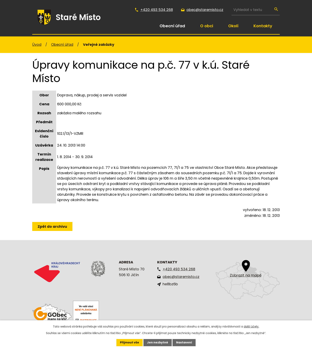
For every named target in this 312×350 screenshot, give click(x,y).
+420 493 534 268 (156, 9)
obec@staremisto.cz (204, 9)
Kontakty (263, 26)
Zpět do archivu (52, 226)
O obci (206, 26)
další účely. (251, 326)
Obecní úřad (172, 26)
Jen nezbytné (157, 342)
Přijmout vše (129, 342)
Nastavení (184, 342)
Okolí (233, 26)
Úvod (144, 26)
